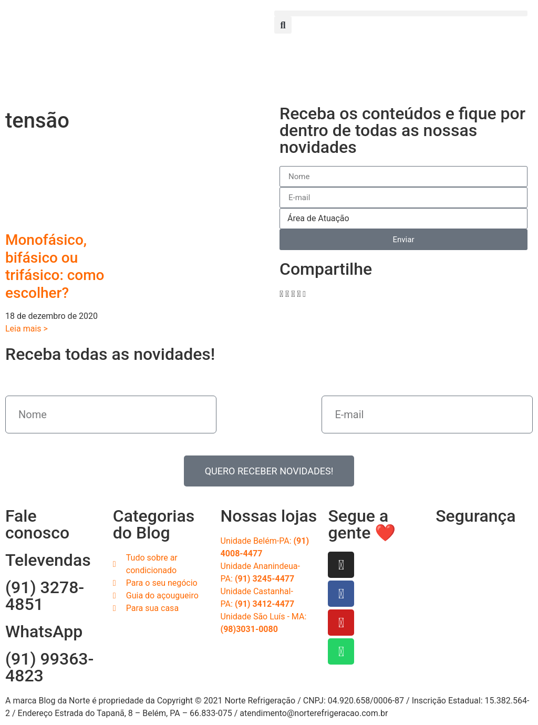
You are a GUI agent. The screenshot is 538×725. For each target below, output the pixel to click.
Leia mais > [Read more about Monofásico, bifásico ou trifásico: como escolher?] (26, 329)
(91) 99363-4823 (49, 667)
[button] (400, 13)
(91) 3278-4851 (44, 595)
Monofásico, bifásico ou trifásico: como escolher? (55, 266)
